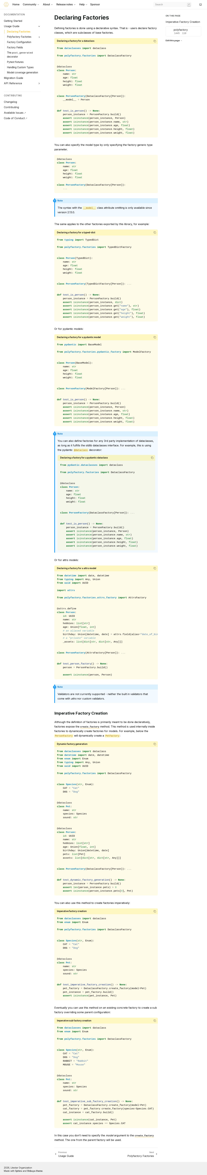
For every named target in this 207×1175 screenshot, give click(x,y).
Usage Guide (11, 26)
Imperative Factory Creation (183, 21)
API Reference (13, 83)
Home (15, 4)
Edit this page (173, 40)
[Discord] (196, 4)
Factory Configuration (19, 42)
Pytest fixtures (15, 62)
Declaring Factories (18, 31)
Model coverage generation (22, 72)
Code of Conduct (14, 118)
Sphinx (18, 1171)
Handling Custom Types (20, 67)
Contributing (11, 107)
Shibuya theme (35, 1171)
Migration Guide (13, 78)
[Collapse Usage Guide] (39, 26)
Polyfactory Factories (19, 36)
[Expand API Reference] (39, 83)
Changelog (10, 101)
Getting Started (13, 20)
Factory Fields (15, 47)
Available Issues (13, 112)
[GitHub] (194, 4)
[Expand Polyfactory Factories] (39, 37)
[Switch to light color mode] (200, 4)
